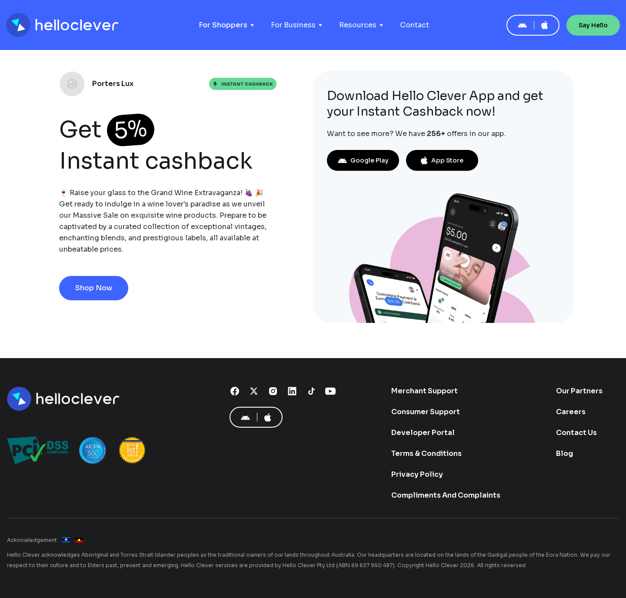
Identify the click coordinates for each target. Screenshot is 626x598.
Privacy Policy (417, 474)
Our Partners (579, 390)
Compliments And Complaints (445, 495)
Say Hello (593, 25)
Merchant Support (424, 390)
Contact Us (576, 432)
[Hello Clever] (64, 399)
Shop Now (93, 287)
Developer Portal (423, 432)
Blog (564, 453)
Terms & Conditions (426, 453)
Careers (571, 411)
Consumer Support (425, 411)
